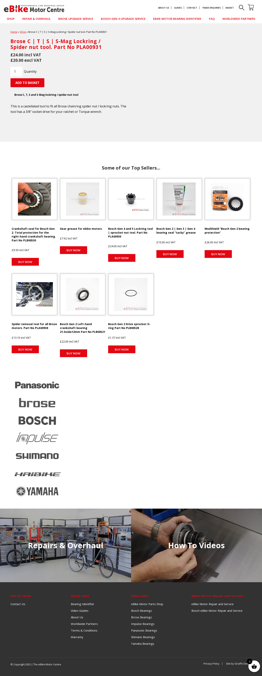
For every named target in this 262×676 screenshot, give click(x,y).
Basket (230, 7)
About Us (163, 7)
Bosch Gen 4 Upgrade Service (123, 19)
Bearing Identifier (82, 603)
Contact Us (18, 603)
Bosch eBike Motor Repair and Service (217, 610)
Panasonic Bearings (144, 630)
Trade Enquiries (211, 7)
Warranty (77, 636)
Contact (192, 7)
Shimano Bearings (143, 636)
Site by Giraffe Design (239, 663)
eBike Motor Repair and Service (212, 603)
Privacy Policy (211, 663)
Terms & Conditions (84, 630)
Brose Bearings (141, 616)
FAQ (212, 19)
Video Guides (80, 610)
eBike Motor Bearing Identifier (177, 19)
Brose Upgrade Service (75, 19)
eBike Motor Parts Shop (147, 603)
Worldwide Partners (238, 19)
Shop (11, 19)
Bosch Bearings (141, 610)
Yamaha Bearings (142, 643)
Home (14, 32)
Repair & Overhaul (36, 19)
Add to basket (27, 83)
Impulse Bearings (142, 623)
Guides (178, 7)
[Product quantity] (16, 71)
